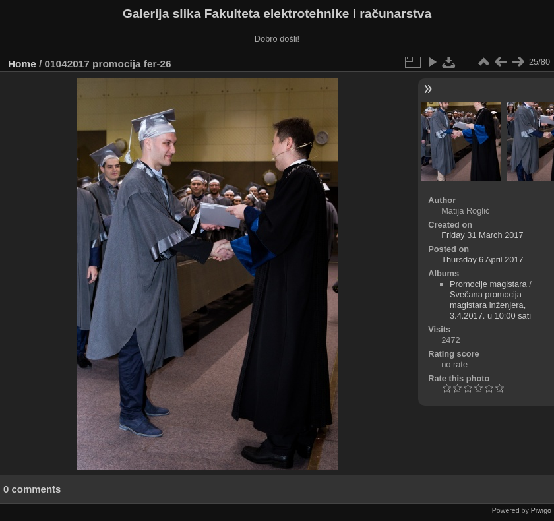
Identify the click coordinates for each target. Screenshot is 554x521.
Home (22, 63)
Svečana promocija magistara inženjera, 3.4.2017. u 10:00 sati (490, 305)
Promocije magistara (488, 284)
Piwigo (541, 510)
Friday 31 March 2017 (482, 235)
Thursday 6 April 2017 (482, 259)
